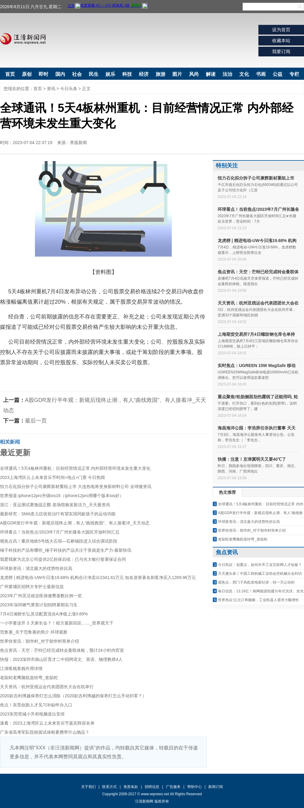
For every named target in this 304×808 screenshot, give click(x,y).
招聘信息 (152, 787)
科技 (127, 74)
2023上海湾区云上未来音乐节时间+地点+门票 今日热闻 (52, 477)
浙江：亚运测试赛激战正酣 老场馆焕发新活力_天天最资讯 (55, 504)
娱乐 (110, 74)
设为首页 (281, 29)
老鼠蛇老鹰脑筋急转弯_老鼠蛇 (29, 677)
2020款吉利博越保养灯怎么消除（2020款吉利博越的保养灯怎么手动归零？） (73, 695)
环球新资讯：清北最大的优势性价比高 (36, 568)
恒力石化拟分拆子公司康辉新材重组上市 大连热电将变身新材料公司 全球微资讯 (75, 486)
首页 (10, 74)
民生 (93, 74)
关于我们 (88, 787)
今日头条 (68, 88)
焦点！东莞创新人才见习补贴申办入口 (36, 704)
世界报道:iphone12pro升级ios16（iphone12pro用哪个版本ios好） (62, 495)
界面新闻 (78, 142)
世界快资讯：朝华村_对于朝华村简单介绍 (39, 641)
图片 (177, 74)
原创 (27, 74)
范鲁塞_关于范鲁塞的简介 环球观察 (33, 632)
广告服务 (173, 787)
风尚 (194, 74)
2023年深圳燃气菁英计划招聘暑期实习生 (39, 604)
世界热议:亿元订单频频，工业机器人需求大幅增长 (258, 600)
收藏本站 (281, 40)
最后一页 (36, 421)
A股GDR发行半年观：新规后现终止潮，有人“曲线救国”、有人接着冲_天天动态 (75, 522)
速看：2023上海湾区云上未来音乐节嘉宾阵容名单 (47, 723)
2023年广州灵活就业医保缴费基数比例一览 (41, 595)
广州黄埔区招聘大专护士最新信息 (32, 586)
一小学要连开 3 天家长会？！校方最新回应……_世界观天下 (56, 623)
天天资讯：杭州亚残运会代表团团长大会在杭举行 (47, 686)
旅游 (160, 74)
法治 (227, 74)
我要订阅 (281, 51)
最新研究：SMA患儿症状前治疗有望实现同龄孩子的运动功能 (58, 513)
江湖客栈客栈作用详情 (21, 668)
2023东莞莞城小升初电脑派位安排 (32, 714)
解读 (211, 74)
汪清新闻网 (23, 39)
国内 (60, 74)
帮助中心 (194, 787)
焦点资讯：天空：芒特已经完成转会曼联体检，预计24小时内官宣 (62, 650)
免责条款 (130, 787)
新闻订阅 (215, 787)
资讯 (51, 88)
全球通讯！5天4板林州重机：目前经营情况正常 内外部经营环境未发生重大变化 (75, 468)
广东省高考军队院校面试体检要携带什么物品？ (44, 732)
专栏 (294, 74)
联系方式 (109, 787)
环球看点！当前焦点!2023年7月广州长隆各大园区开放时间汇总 (59, 532)
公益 (277, 74)
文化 (244, 74)
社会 (77, 74)
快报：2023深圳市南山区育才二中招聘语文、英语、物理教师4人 (61, 659)
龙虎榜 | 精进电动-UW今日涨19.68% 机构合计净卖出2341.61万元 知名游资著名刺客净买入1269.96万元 (98, 577)
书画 (261, 74)
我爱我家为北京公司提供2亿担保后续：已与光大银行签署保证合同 (63, 559)
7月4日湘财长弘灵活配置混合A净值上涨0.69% (44, 613)
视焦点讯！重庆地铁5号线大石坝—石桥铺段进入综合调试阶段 (58, 541)
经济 (144, 74)
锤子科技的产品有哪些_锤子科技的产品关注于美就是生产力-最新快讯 (65, 550)
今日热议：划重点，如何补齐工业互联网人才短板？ (260, 565)
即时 (43, 74)
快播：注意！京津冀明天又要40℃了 (252, 459)
